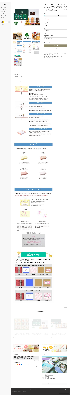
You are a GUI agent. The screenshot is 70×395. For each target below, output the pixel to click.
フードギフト (3, 13)
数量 (44, 42)
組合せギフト (3, 17)
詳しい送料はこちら (36, 360)
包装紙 (44, 28)
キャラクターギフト (4, 15)
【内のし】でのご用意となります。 (48, 38)
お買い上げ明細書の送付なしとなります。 (49, 35)
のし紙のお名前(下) (46, 25)
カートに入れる (55, 45)
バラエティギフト (4, 19)
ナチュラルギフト (4, 11)
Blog (2, 25)
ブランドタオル (3, 9)
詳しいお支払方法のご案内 (36, 366)
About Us (60, 0)
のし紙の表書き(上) (46, 22)
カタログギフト (3, 7)
